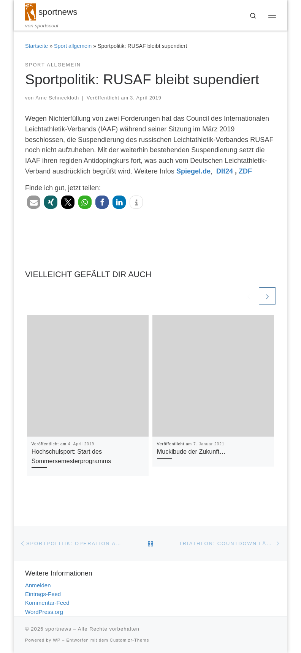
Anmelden (38, 585)
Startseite (36, 46)
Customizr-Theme (129, 640)
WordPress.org (44, 612)
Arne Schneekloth (57, 98)
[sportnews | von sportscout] (30, 11)
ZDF (245, 171)
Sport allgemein (73, 46)
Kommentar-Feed (47, 603)
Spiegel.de (193, 171)
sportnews (58, 629)
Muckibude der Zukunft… (191, 451)
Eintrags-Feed (43, 594)
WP (56, 640)
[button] (33, 202)
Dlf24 (223, 171)
